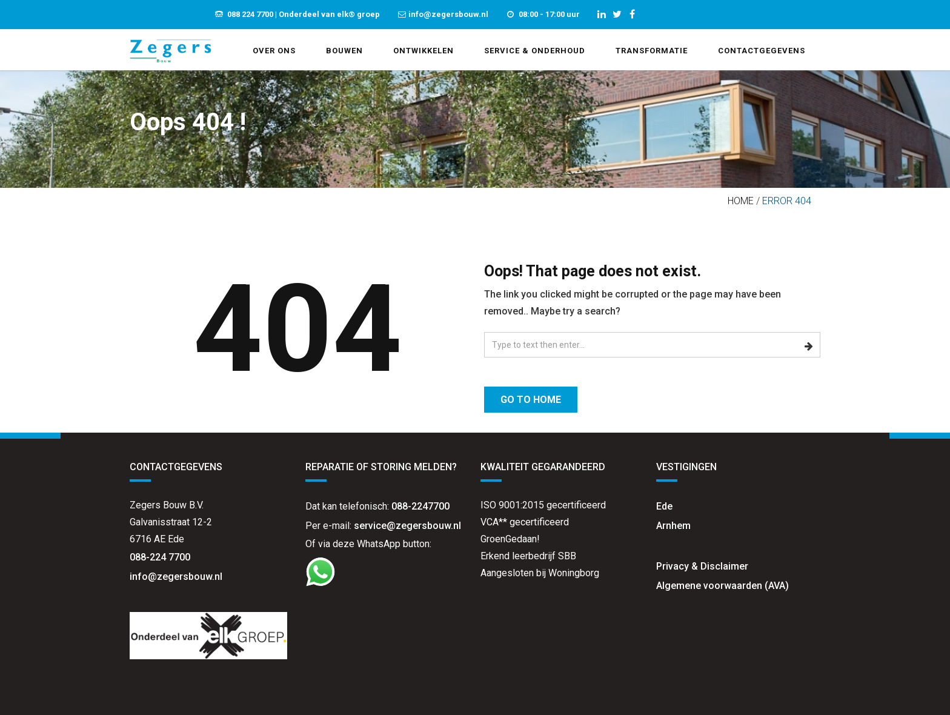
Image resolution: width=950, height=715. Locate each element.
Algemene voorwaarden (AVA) (722, 585)
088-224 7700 (160, 557)
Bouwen (344, 50)
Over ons (274, 50)
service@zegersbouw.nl (407, 525)
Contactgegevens (761, 50)
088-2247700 (420, 506)
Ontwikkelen (423, 50)
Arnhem (673, 525)
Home (741, 201)
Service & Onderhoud (534, 50)
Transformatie (652, 50)
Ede (664, 506)
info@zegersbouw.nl (177, 576)
